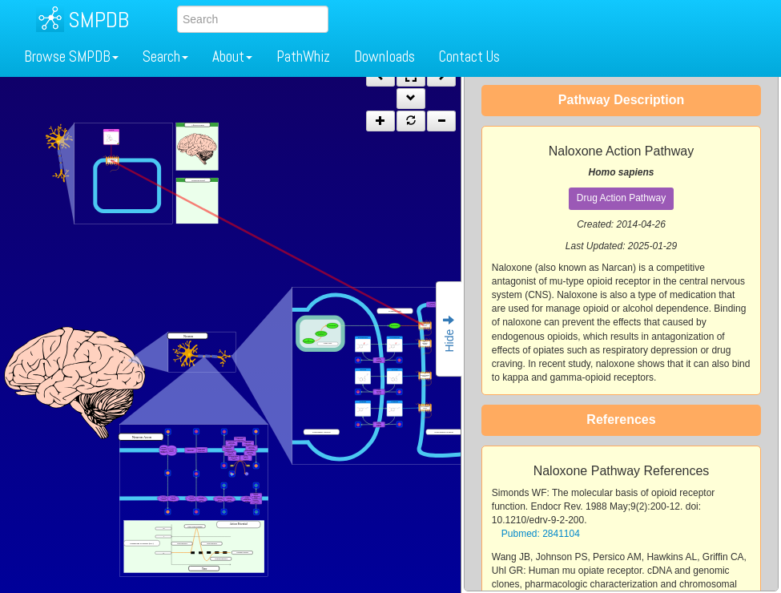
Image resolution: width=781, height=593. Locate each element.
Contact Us (469, 56)
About (232, 56)
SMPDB (98, 20)
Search (165, 56)
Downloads (384, 56)
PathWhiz (303, 56)
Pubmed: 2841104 (540, 533)
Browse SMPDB (71, 56)
